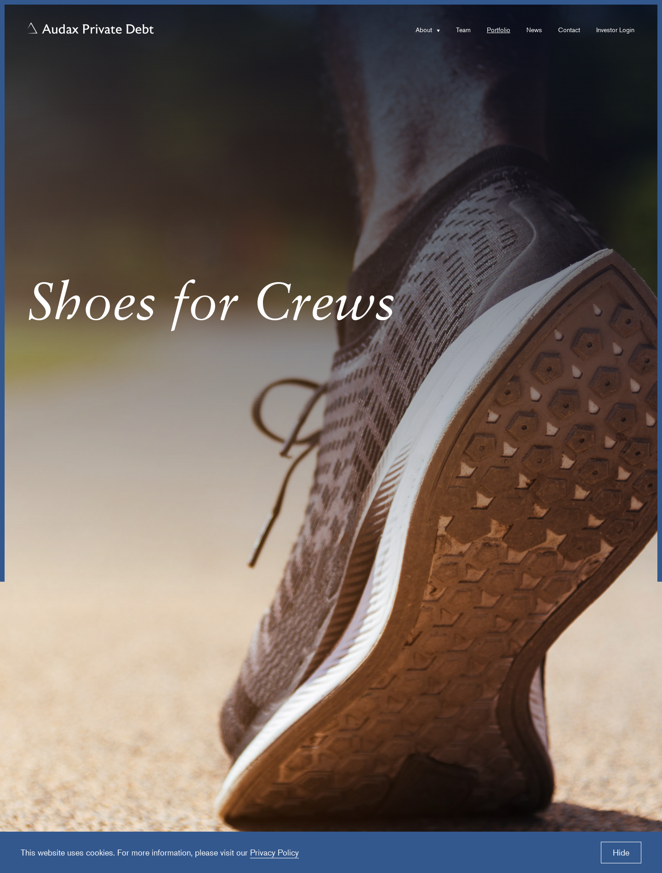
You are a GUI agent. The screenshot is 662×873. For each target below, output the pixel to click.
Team (463, 30)
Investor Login (615, 30)
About (424, 30)
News (534, 30)
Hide (621, 852)
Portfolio (498, 30)
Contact (569, 30)
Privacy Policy (274, 852)
